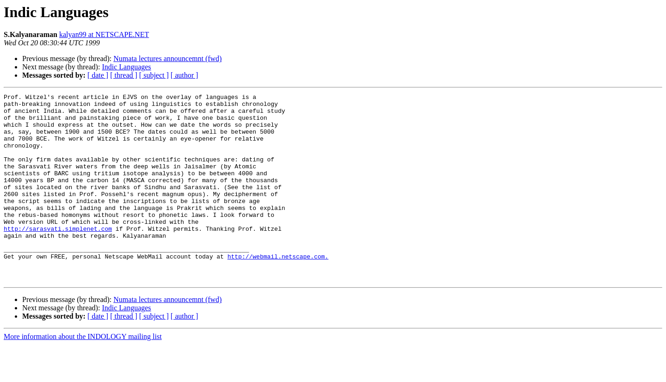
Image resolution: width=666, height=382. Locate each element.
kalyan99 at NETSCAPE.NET (104, 34)
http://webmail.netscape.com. (278, 289)
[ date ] (97, 75)
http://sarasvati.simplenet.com (58, 256)
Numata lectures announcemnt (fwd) (167, 58)
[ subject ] (154, 75)
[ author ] (184, 75)
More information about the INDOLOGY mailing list (83, 374)
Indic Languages (126, 67)
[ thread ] (123, 75)
